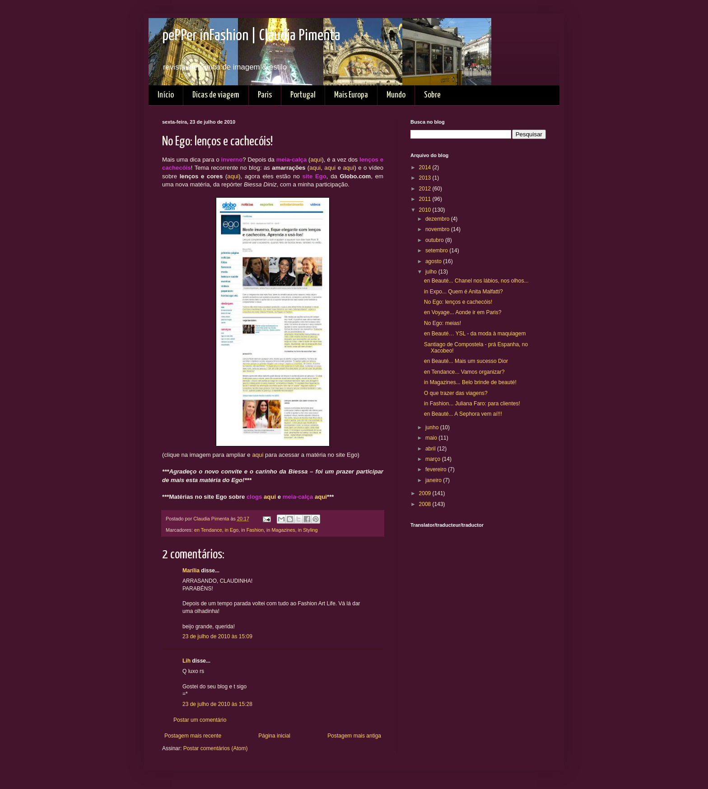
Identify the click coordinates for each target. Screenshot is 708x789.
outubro (435, 240)
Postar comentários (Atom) (215, 748)
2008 (426, 504)
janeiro (434, 480)
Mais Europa (351, 95)
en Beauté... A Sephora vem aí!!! (463, 414)
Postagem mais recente (192, 736)
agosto (434, 261)
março (433, 459)
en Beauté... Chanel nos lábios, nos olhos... (476, 281)
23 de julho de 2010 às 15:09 (217, 636)
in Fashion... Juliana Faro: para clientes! (472, 403)
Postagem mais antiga (354, 736)
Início (166, 95)
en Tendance (208, 530)
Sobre (432, 95)
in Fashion (252, 530)
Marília (191, 570)
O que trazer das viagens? (456, 393)
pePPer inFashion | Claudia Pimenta (251, 35)
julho (431, 272)
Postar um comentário (199, 720)
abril (431, 449)
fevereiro (436, 469)
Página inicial (274, 736)
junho (432, 427)
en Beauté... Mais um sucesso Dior (466, 361)
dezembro (438, 219)
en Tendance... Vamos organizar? (464, 372)
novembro (438, 229)
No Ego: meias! (442, 323)
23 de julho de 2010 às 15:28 (217, 704)
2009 (426, 493)
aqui (315, 159)
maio (431, 438)
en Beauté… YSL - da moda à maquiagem (475, 333)
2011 (426, 199)
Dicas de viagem (215, 95)
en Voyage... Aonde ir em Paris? (462, 312)
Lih (186, 661)
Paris (265, 95)
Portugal (303, 95)
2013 (426, 178)
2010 (426, 210)
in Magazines (280, 530)
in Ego (232, 530)
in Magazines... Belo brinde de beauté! (470, 382)
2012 (426, 189)
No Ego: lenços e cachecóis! (458, 302)
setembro (437, 250)
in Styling (308, 530)
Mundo (396, 95)
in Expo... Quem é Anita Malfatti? (463, 291)
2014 (426, 167)
